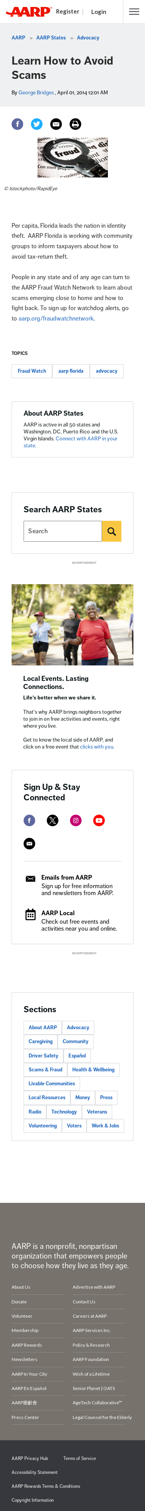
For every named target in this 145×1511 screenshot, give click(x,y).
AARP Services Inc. (92, 1330)
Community (76, 1042)
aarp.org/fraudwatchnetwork (56, 318)
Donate (19, 1302)
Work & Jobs (105, 1126)
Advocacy (88, 38)
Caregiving (41, 1042)
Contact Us (84, 1302)
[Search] (111, 531)
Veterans (97, 1112)
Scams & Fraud (45, 1070)
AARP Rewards (27, 1345)
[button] (134, 12)
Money (82, 1098)
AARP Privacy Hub (30, 1459)
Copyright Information (33, 1500)
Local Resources (47, 1098)
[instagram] (76, 820)
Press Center (25, 1417)
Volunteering (43, 1126)
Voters (74, 1126)
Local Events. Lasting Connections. (56, 682)
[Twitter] (37, 124)
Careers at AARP (90, 1316)
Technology (64, 1112)
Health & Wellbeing (93, 1070)
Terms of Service (79, 1459)
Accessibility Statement (35, 1472)
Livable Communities (52, 1084)
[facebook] (29, 820)
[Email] (56, 124)
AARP (18, 38)
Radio (35, 1112)
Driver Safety (43, 1056)
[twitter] (52, 820)
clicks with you (96, 747)
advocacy (107, 371)
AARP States (51, 38)
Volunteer (22, 1316)
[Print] (75, 124)
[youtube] (99, 820)
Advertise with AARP (94, 1287)
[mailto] (29, 843)
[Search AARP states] (63, 531)
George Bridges (36, 92)
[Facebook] (17, 124)
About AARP (43, 1028)
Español (77, 1056)
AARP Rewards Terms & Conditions (46, 1486)
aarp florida (71, 371)
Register (67, 11)
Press (106, 1098)
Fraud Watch (32, 371)
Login (98, 11)
